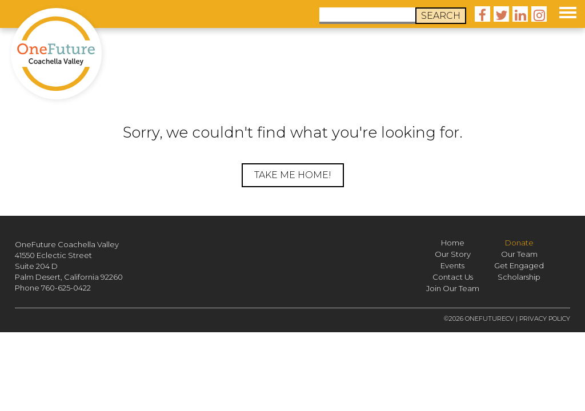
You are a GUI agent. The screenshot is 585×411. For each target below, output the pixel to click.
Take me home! (292, 175)
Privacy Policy (544, 319)
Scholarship (519, 276)
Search (440, 15)
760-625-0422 (66, 287)
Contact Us (452, 276)
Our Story (453, 254)
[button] (567, 11)
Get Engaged (519, 265)
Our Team (519, 254)
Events (452, 265)
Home (452, 242)
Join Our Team (452, 288)
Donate (519, 242)
